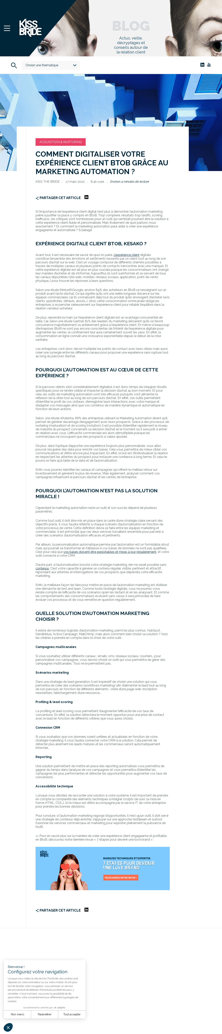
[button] (8, 1027)
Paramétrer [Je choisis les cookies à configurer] (44, 1014)
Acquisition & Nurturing (60, 142)
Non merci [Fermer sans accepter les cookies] (17, 1014)
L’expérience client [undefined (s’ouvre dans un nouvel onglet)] (126, 255)
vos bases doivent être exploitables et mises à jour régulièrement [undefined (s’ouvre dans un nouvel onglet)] (110, 552)
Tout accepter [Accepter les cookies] (72, 1014)
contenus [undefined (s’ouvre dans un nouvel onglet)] (42, 568)
